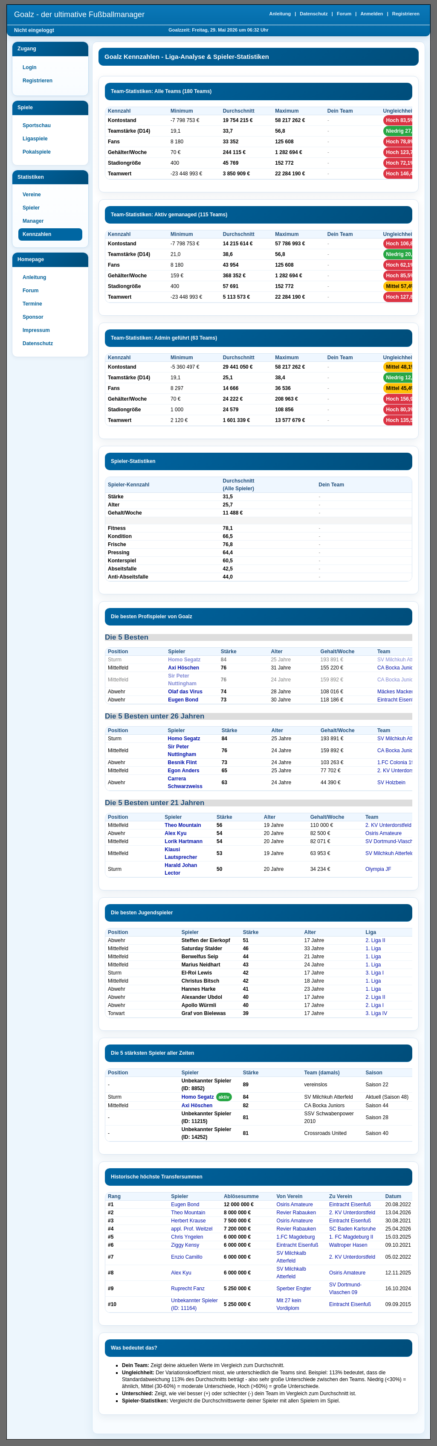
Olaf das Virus (185, 692)
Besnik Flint (182, 762)
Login (30, 67)
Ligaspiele (35, 139)
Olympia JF (378, 869)
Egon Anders (184, 771)
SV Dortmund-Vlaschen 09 (395, 841)
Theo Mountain (183, 825)
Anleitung (280, 13)
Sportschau (37, 125)
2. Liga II (375, 940)
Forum (344, 13)
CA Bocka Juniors (397, 668)
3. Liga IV (376, 1013)
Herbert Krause (188, 1221)
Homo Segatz (184, 660)
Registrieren (406, 13)
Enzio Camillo (186, 1257)
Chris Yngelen (187, 1237)
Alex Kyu (175, 833)
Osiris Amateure (383, 833)
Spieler (31, 208)
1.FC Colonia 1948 (398, 762)
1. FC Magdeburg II (351, 1237)
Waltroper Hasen (348, 1245)
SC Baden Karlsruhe (352, 1229)
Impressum (36, 330)
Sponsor (33, 317)
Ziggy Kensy (185, 1245)
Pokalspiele (37, 152)
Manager (33, 221)
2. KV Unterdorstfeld (400, 771)
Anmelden (371, 13)
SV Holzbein (391, 783)
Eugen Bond (183, 700)
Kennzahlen (37, 234)
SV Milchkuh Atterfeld (401, 660)
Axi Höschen (183, 668)
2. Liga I (374, 1005)
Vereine (32, 195)
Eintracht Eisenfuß (398, 700)
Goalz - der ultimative (79, 14)
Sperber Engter (293, 1289)
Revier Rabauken (296, 1213)
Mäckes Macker (395, 692)
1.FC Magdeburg (295, 1237)
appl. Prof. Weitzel (191, 1229)
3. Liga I (374, 973)
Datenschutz (313, 13)
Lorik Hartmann (184, 841)
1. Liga (373, 948)
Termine (32, 304)
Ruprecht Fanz (188, 1289)
